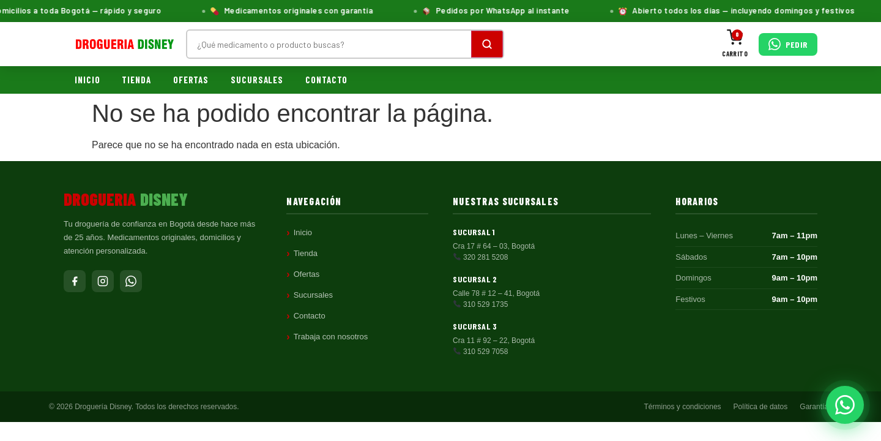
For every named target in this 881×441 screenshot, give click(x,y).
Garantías (816, 406)
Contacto (326, 79)
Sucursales (257, 79)
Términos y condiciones (682, 406)
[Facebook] (75, 281)
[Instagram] (103, 281)
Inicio (87, 79)
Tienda (136, 79)
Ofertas (191, 79)
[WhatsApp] (131, 281)
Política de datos (761, 406)
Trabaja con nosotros (331, 336)
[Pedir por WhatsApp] (788, 44)
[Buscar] (487, 44)
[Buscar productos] (329, 44)
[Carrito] (734, 44)
